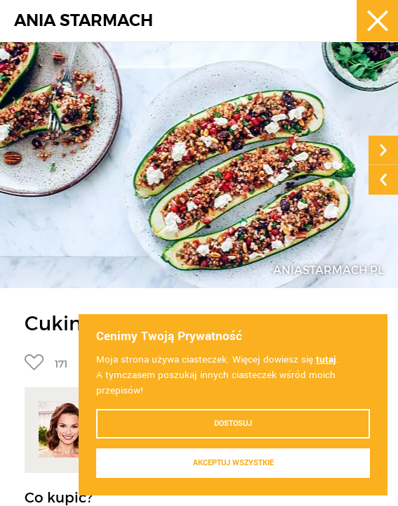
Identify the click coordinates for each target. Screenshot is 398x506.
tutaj (326, 359)
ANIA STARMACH (83, 21)
